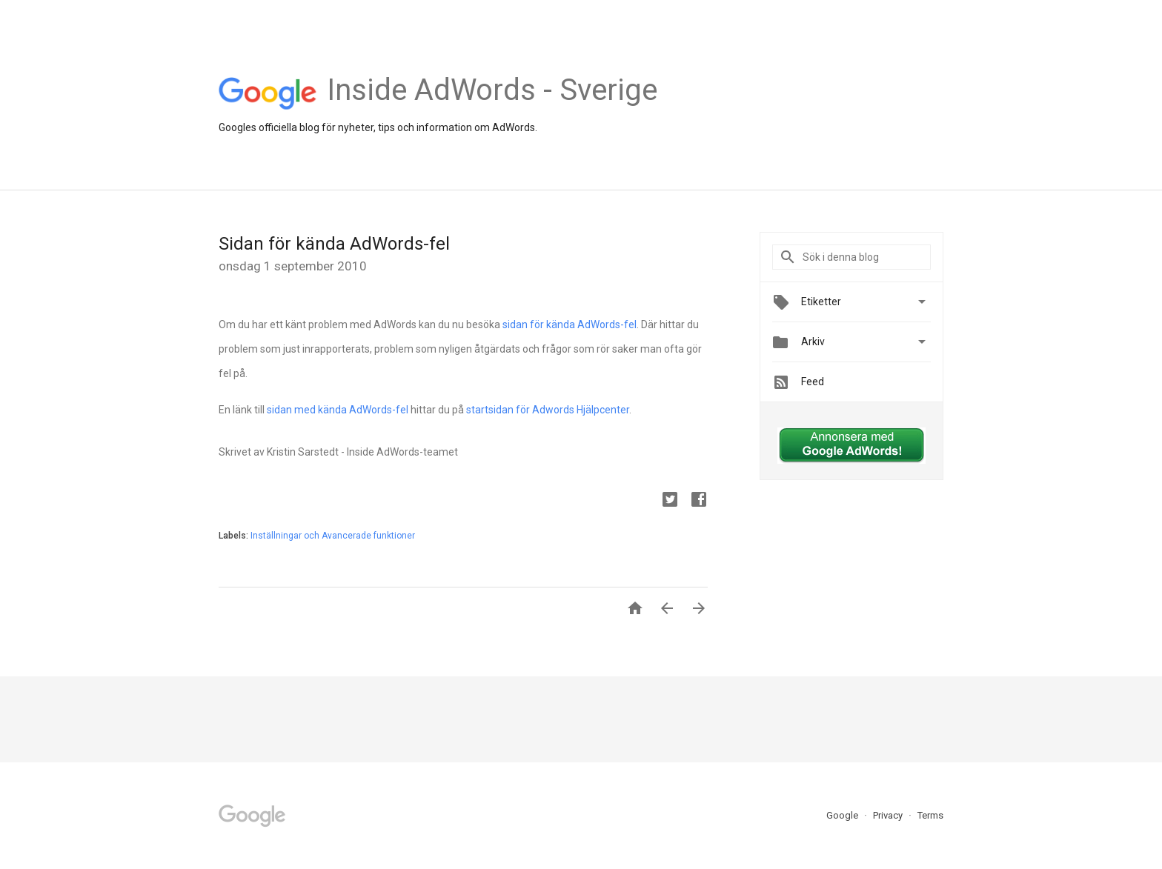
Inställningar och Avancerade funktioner (332, 535)
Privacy (889, 815)
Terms (930, 815)
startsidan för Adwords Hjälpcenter (547, 410)
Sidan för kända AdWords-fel (334, 243)
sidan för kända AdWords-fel (569, 324)
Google (843, 815)
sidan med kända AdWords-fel (337, 410)
